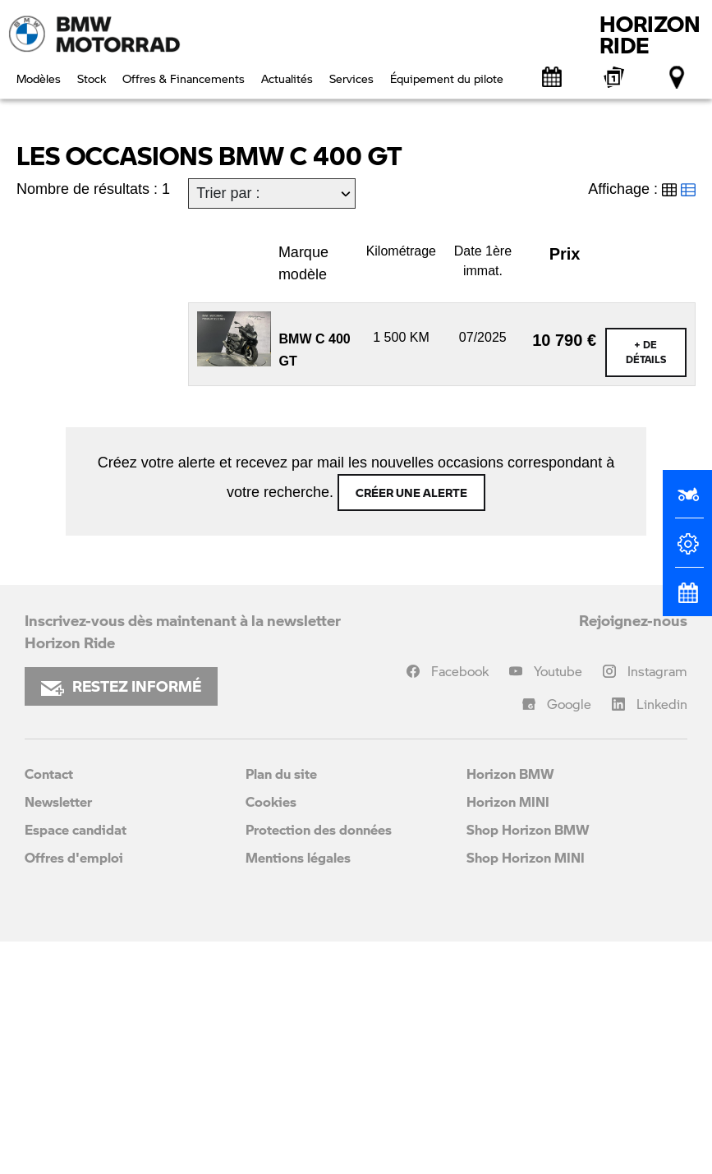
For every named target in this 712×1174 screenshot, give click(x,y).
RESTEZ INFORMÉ (121, 918)
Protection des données (319, 1061)
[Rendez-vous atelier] (552, 77)
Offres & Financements (183, 78)
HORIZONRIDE (650, 34)
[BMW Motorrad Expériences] (615, 77)
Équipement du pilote (446, 78)
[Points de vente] (677, 77)
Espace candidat (75, 1061)
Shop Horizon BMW (528, 1061)
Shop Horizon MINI (525, 1089)
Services (351, 78)
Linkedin (661, 936)
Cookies (271, 1033)
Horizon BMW (510, 1006)
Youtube (558, 903)
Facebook (460, 903)
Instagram (657, 903)
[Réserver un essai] (687, 501)
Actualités (287, 78)
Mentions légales (298, 1089)
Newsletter (58, 1033)
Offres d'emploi (74, 1089)
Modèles (38, 78)
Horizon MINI (507, 1033)
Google (569, 936)
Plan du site (281, 1006)
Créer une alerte (411, 724)
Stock (91, 78)
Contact (49, 1006)
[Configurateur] (687, 550)
